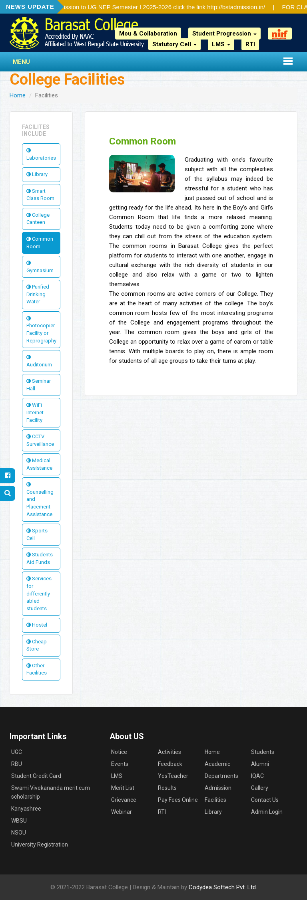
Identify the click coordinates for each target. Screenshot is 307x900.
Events (119, 764)
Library (37, 174)
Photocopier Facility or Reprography (41, 330)
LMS (221, 44)
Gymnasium (40, 266)
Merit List (122, 788)
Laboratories (41, 154)
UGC (16, 752)
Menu (21, 61)
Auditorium (39, 361)
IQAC (257, 776)
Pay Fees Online (178, 800)
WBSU (19, 820)
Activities (169, 752)
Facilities (215, 800)
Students (262, 752)
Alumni (260, 764)
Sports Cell (37, 534)
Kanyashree (26, 808)
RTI (250, 44)
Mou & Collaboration (148, 33)
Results (167, 788)
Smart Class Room (40, 195)
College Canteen (38, 218)
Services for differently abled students (39, 593)
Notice (119, 752)
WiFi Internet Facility (35, 412)
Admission (218, 788)
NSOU (18, 832)
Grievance (123, 800)
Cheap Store (36, 645)
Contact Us (265, 800)
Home (18, 95)
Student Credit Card (36, 776)
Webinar (121, 812)
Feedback (170, 764)
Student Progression (224, 33)
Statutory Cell (174, 44)
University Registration (39, 844)
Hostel (36, 625)
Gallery (259, 788)
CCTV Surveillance (40, 440)
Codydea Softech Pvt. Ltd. (223, 887)
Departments (221, 776)
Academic (217, 764)
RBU (16, 764)
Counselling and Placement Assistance (40, 499)
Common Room (39, 242)
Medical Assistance (39, 464)
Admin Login (267, 812)
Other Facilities (36, 669)
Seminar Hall (38, 385)
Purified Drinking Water (37, 294)
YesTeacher (173, 776)
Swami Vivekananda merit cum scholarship (50, 792)
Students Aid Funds (39, 558)
